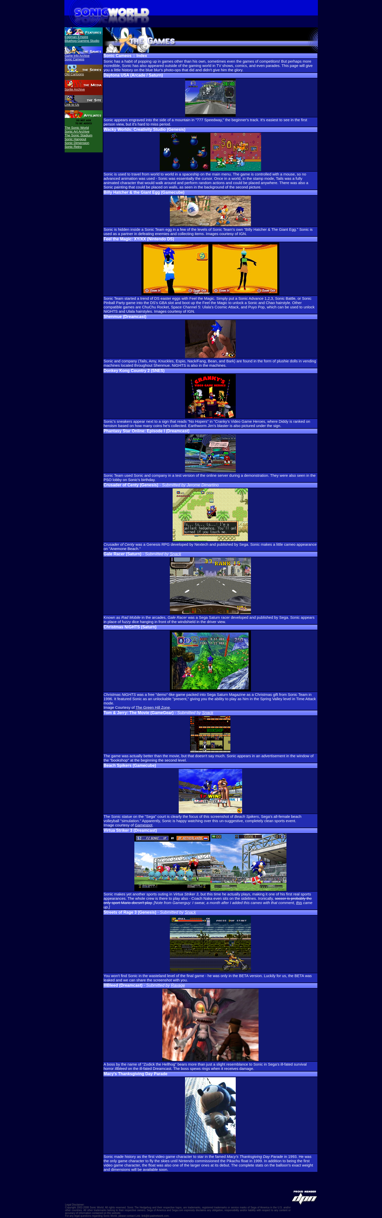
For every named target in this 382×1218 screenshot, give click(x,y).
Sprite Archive (75, 89)
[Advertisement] (83, 173)
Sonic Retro (73, 147)
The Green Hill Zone (153, 707)
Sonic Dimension (77, 143)
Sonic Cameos (74, 59)
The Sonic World (77, 128)
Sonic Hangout (75, 139)
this (299, 903)
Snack (175, 554)
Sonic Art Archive (77, 131)
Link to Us (72, 105)
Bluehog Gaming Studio (82, 41)
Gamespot (143, 825)
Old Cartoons (74, 74)
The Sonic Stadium (79, 135)
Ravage (178, 985)
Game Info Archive (77, 56)
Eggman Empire (76, 37)
